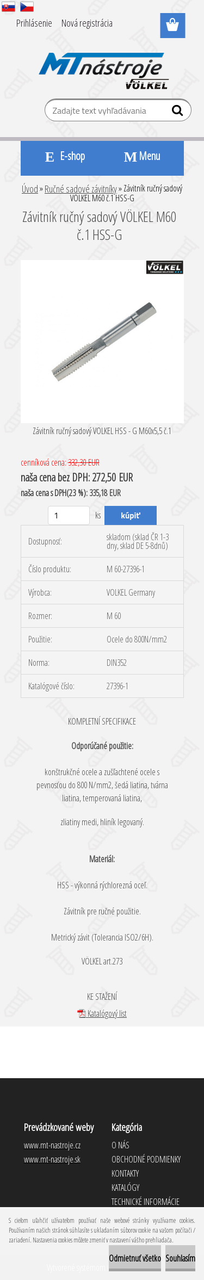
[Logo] (102, 63)
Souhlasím (180, 1258)
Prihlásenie (34, 22)
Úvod (30, 188)
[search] (178, 112)
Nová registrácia (87, 22)
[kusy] (69, 515)
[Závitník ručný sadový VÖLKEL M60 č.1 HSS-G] (102, 264)
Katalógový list (102, 1013)
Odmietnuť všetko (135, 1258)
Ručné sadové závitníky (81, 188)
